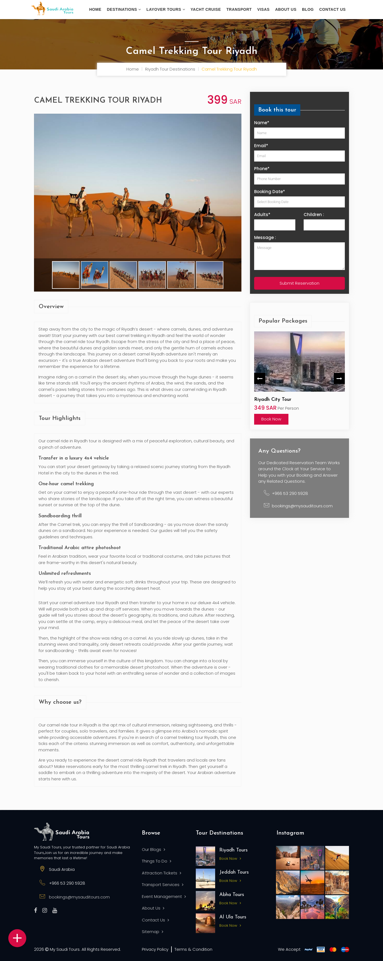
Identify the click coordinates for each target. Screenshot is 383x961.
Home (95, 9)
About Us (153, 908)
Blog (308, 9)
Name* (261, 123)
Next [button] (339, 378)
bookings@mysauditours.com (302, 506)
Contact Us (332, 9)
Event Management (164, 896)
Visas (263, 9)
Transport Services (162, 884)
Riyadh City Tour (272, 399)
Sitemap (152, 931)
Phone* (262, 169)
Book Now (271, 419)
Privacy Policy (155, 949)
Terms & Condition (193, 949)
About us (285, 9)
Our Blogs (153, 849)
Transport (239, 9)
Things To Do (156, 861)
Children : (314, 214)
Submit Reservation (299, 283)
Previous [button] (259, 378)
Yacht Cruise (206, 9)
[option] (299, 378)
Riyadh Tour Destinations (170, 69)
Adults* (262, 214)
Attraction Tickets (161, 873)
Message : (265, 237)
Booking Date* (269, 191)
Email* (261, 146)
